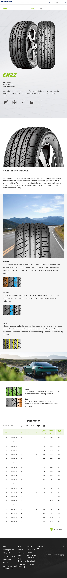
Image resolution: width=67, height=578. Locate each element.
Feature (32, 8)
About (20, 550)
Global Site (61, 2)
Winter (5, 563)
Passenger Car (8, 550)
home (17, 2)
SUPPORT (33, 2)
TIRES (22, 2)
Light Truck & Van (9, 556)
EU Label (30, 564)
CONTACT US (41, 2)
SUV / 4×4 (6, 553)
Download (31, 561)
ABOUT (27, 2)
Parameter (41, 8)
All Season (7, 560)
